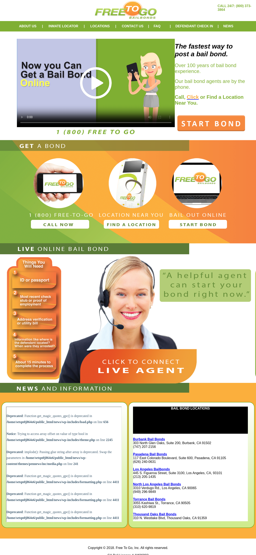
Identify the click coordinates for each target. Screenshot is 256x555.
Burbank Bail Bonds (149, 439)
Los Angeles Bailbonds (151, 469)
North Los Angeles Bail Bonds (157, 484)
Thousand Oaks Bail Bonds (154, 514)
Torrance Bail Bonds (149, 499)
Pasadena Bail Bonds (150, 454)
